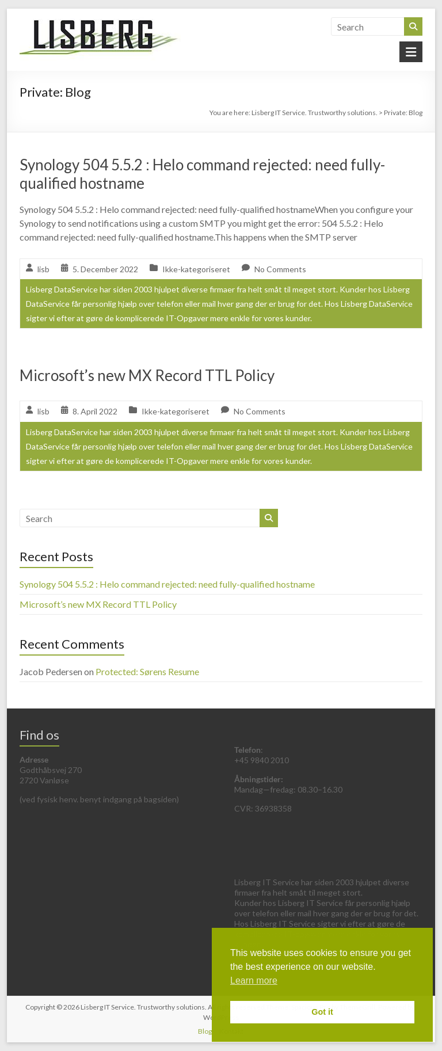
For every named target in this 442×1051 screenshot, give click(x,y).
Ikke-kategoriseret (196, 269)
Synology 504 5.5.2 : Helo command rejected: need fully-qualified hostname (167, 583)
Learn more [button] (253, 980)
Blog (205, 1031)
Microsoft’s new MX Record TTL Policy (147, 375)
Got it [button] (322, 1011)
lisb (43, 269)
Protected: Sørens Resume (147, 671)
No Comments (280, 269)
